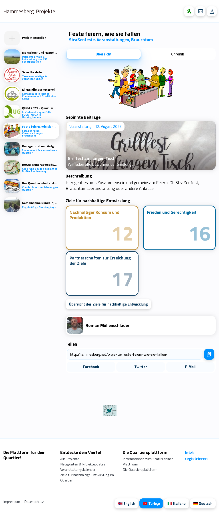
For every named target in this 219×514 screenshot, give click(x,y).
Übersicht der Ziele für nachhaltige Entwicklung (108, 304)
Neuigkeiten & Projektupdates (82, 464)
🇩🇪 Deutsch (202, 503)
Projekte (45, 11)
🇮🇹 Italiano (176, 503)
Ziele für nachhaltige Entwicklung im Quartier (87, 477)
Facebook (91, 367)
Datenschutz (34, 501)
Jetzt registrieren (196, 455)
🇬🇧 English (126, 503)
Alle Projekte (69, 458)
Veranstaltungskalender (77, 469)
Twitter (140, 367)
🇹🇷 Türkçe (151, 503)
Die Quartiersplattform (140, 469)
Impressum (12, 501)
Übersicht (104, 54)
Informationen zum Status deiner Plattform (148, 461)
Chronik (177, 54)
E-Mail (190, 367)
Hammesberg (18, 11)
